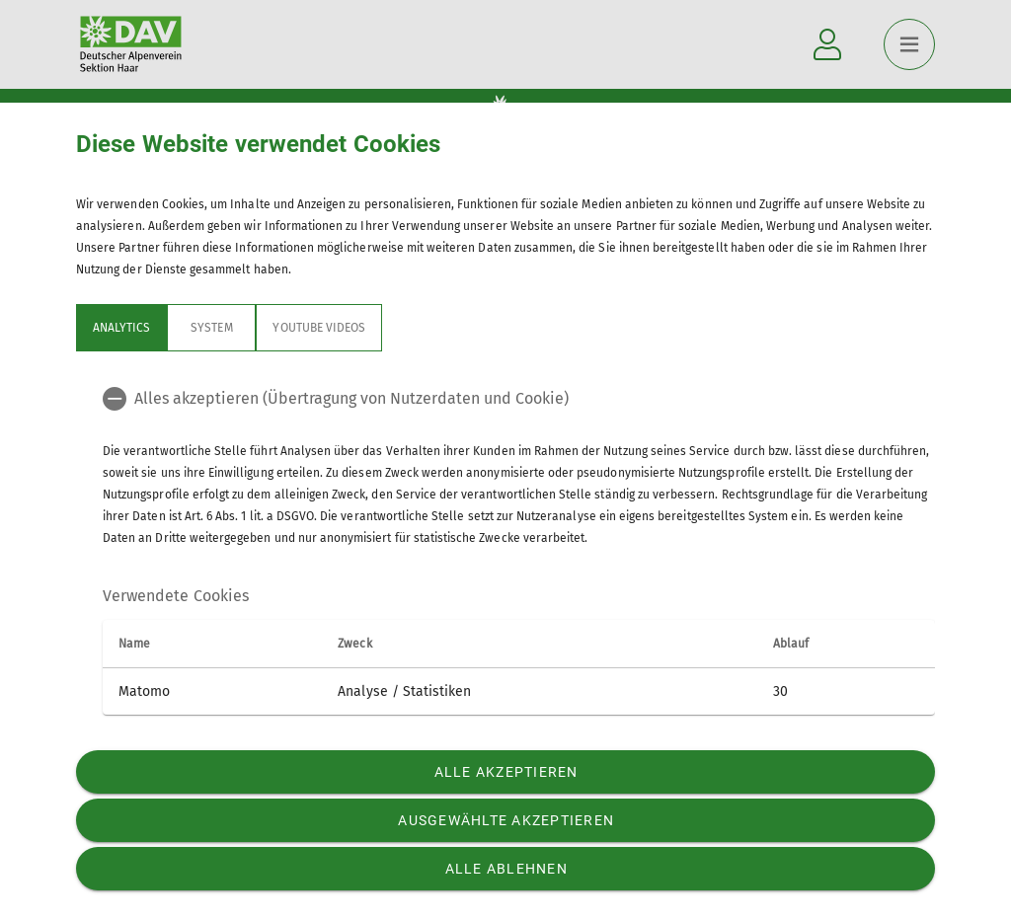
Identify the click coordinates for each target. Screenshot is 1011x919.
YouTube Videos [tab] (318, 328)
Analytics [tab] (121, 328)
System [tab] (211, 328)
